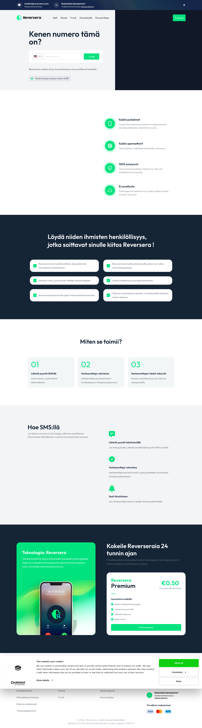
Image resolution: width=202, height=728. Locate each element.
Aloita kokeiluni (146, 627)
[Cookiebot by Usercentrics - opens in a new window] (18, 722)
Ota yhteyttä (86, 17)
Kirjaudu (179, 17)
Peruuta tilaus (102, 17)
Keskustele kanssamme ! (73, 3)
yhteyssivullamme (87, 7)
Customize (179, 711)
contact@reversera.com (36, 3)
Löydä (92, 56)
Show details (42, 719)
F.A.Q (73, 17)
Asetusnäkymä (107, 690)
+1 (38, 56)
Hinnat (63, 17)
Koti (55, 17)
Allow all (178, 702)
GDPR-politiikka (25, 684)
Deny (178, 720)
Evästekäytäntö (24, 690)
